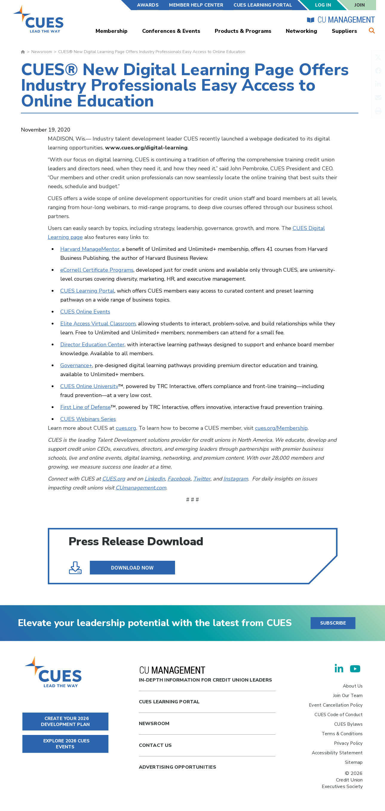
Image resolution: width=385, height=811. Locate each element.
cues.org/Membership (281, 428)
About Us (353, 686)
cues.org (126, 428)
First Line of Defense (85, 407)
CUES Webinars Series (88, 419)
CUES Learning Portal (263, 5)
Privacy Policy (348, 743)
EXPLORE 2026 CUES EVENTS (65, 744)
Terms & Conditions (342, 734)
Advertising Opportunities (177, 767)
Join (360, 5)
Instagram (235, 478)
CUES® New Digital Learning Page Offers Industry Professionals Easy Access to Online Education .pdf (129, 567)
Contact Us (155, 745)
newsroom (154, 723)
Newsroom (41, 52)
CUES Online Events (85, 311)
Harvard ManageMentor (89, 249)
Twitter (201, 478)
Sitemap (354, 762)
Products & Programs (243, 31)
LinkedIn (155, 478)
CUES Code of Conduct (339, 715)
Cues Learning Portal (169, 702)
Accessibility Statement (337, 753)
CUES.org (113, 478)
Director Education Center (92, 344)
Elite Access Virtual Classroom (98, 323)
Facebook (179, 478)
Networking (301, 31)
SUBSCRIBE (333, 623)
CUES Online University (89, 386)
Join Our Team (348, 696)
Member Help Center (196, 5)
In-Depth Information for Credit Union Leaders (205, 674)
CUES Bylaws (348, 724)
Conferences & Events (171, 31)
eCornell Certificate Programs (97, 270)
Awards (148, 5)
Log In (323, 5)
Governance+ (76, 365)
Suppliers (344, 31)
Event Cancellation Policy (336, 705)
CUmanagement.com (141, 487)
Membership (112, 31)
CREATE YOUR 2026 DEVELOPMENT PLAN (65, 721)
